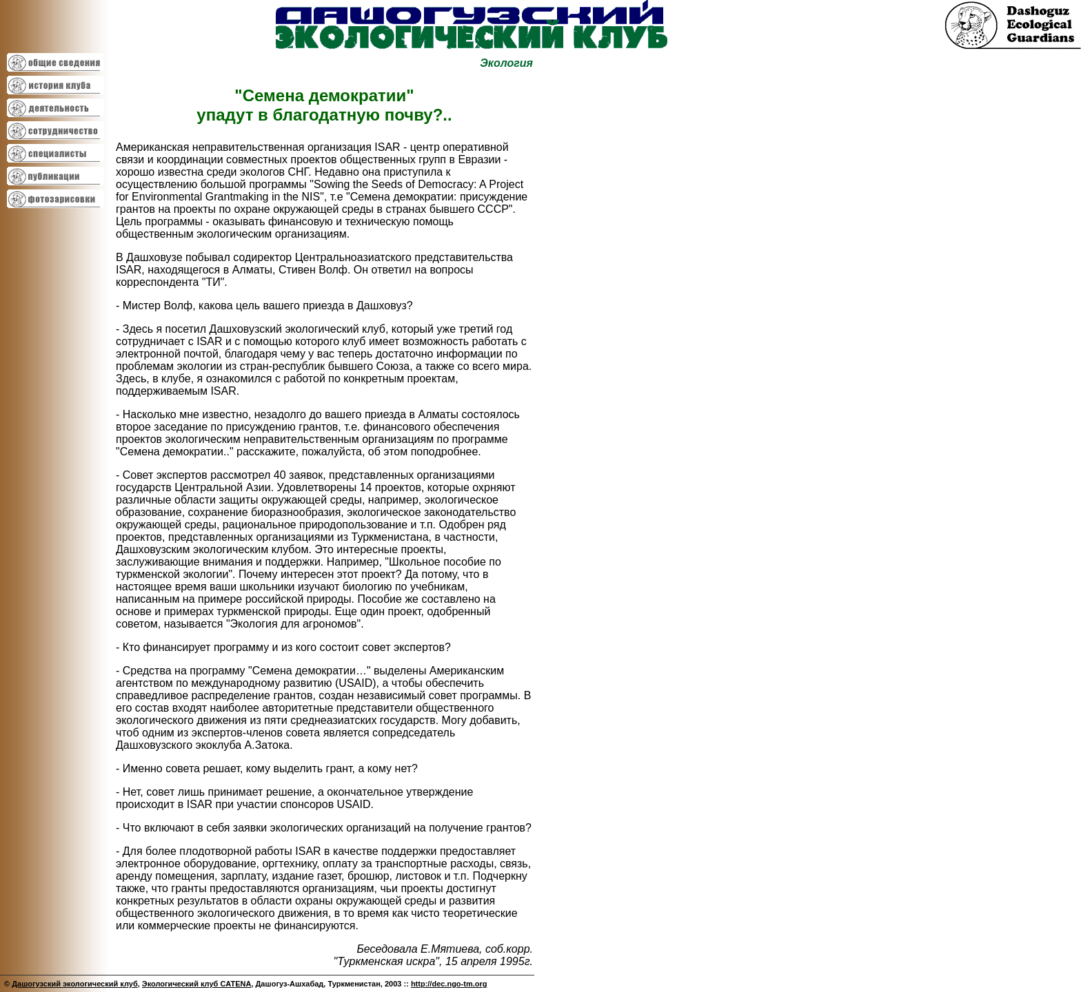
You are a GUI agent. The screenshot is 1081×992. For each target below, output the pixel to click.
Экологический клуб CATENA (197, 984)
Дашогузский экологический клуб (75, 984)
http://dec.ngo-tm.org (449, 984)
